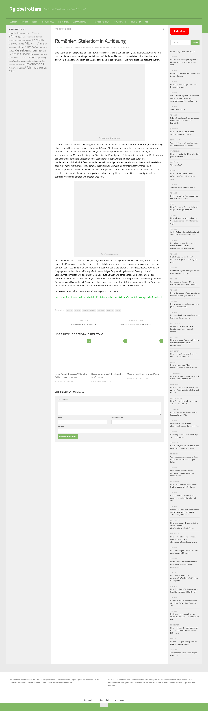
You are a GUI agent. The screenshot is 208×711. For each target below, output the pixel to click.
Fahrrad (69, 310)
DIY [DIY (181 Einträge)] (32, 33)
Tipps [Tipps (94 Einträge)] (38, 57)
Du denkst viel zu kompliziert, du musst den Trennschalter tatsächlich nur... (184, 616)
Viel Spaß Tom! (176, 165)
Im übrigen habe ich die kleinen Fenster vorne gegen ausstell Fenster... (182, 329)
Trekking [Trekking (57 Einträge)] (43, 58)
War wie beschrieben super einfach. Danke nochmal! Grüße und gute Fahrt (184, 459)
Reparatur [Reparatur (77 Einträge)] (43, 54)
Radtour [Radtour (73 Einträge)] (11, 51)
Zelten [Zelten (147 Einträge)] (11, 71)
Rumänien (101, 310)
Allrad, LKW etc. (120, 22)
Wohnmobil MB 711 (81, 22)
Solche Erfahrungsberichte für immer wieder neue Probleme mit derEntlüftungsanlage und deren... (184, 98)
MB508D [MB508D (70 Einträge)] (21, 44)
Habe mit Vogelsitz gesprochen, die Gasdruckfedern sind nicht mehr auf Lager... (184, 221)
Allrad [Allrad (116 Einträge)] (15, 33)
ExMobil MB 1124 (101, 22)
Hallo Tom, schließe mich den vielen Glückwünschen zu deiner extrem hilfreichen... (184, 630)
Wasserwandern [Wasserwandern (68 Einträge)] (39, 61)
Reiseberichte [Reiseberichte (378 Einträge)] (25, 50)
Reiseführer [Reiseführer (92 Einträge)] (41, 51)
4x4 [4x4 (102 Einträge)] (10, 33)
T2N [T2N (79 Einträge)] (28, 58)
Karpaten (77, 310)
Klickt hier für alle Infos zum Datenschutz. (56, 683)
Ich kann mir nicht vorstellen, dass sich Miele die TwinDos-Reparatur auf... (183, 603)
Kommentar (63, 400)
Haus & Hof (136, 22)
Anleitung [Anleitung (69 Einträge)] (21, 33)
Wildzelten (110, 310)
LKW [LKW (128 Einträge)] (33, 40)
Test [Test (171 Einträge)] (32, 57)
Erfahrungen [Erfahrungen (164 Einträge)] (15, 36)
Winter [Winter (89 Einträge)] (24, 64)
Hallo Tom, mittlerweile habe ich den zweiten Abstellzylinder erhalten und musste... (184, 390)
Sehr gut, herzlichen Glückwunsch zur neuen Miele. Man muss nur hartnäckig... (185, 120)
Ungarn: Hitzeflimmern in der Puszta (143, 374)
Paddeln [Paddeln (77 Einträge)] (39, 47)
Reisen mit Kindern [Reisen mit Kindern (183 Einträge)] (19, 54)
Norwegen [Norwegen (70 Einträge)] (12, 47)
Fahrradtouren (63, 29)
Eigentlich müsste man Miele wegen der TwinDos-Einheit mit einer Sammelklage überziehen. (184, 512)
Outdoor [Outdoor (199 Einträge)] (30, 47)
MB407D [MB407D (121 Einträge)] (13, 43)
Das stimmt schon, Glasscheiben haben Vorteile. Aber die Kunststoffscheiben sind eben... (183, 246)
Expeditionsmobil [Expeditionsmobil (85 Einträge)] (29, 37)
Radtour (92, 310)
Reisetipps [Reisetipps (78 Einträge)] (35, 54)
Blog (146, 22)
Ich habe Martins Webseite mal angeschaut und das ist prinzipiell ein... (183, 498)
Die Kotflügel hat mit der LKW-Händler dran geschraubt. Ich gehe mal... (183, 259)
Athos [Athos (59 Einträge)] (27, 33)
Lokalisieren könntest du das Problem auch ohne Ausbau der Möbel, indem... (182, 473)
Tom (60, 48)
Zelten (118, 310)
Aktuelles (179, 31)
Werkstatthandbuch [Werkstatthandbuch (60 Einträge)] (14, 65)
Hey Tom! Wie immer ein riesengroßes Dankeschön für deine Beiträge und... (184, 578)
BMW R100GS (48, 22)
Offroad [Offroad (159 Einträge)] (21, 47)
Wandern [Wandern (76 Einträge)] (16, 61)
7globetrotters (25, 9)
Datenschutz (104, 700)
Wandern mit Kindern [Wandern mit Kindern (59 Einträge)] (27, 61)
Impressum (119, 700)
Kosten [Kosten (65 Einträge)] (28, 40)
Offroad (24, 22)
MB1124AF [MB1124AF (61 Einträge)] (43, 44)
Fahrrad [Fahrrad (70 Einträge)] (39, 37)
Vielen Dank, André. (177, 109)
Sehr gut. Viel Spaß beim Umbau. (183, 187)
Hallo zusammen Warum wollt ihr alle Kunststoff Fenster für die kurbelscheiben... (184, 342)
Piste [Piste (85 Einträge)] (45, 47)
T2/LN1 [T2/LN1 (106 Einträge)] (22, 57)
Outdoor (13, 22)
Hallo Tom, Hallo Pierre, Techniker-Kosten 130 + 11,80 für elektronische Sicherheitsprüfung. (183, 539)
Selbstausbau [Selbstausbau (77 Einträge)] (13, 58)
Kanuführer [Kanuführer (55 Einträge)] (21, 40)
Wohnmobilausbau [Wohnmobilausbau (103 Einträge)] (16, 68)
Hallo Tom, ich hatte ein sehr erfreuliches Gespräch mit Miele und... (182, 176)
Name (60, 417)
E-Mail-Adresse (117, 417)
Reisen (34, 22)
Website (61, 426)
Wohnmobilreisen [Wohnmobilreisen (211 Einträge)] (36, 67)
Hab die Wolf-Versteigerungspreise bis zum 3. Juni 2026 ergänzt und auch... (184, 62)
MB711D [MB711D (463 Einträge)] (32, 43)
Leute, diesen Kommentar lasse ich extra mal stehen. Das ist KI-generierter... (184, 564)
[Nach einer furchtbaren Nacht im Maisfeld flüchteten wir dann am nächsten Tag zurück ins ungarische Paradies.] (108, 297)
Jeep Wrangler (63, 22)
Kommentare (89, 700)
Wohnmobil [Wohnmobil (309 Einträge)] (35, 64)
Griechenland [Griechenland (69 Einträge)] (13, 40)
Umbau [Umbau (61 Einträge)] (10, 61)
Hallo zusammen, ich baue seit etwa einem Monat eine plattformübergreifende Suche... (184, 525)
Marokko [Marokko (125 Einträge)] (40, 40)
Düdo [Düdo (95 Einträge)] (36, 33)
